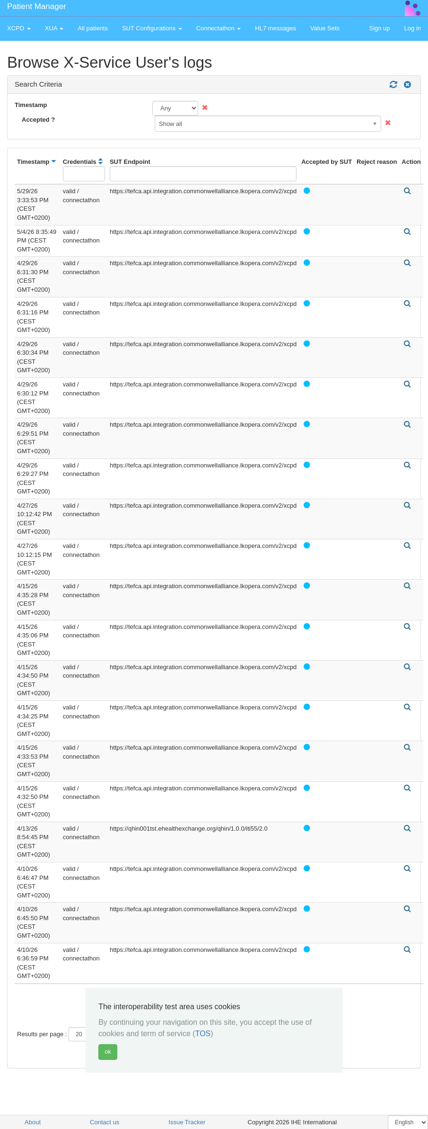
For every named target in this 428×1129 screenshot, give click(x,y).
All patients (93, 28)
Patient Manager (36, 6)
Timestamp (31, 104)
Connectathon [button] (218, 28)
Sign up (379, 28)
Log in (412, 28)
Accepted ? (38, 119)
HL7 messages (275, 28)
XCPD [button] (19, 28)
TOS (203, 1034)
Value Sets (325, 28)
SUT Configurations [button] (152, 28)
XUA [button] (54, 28)
